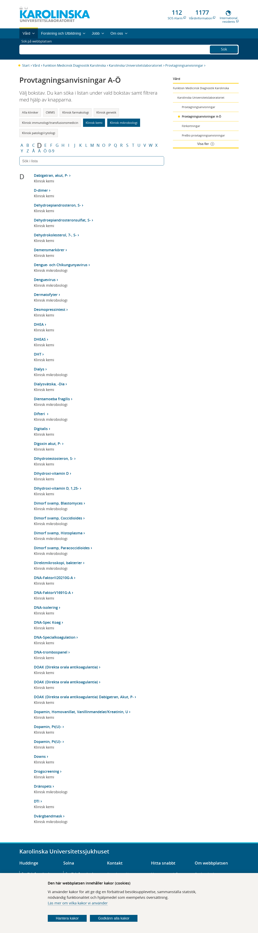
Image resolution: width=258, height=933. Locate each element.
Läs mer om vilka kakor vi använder (78, 903)
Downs (40, 756)
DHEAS (40, 339)
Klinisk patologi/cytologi (38, 133)
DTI (37, 801)
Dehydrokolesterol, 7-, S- (55, 235)
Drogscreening (46, 771)
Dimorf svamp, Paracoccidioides (62, 547)
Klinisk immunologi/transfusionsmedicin (50, 123)
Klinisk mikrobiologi (123, 123)
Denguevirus (45, 279)
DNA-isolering (46, 607)
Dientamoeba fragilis (52, 398)
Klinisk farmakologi (75, 112)
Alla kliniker (30, 112)
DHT (37, 354)
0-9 (51, 151)
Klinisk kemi (94, 123)
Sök (224, 48)
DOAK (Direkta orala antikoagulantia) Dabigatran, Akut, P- (84, 696)
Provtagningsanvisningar (184, 65)
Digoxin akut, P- (47, 443)
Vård (36, 65)
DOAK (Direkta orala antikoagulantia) (66, 667)
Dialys (39, 369)
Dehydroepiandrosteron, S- (57, 205)
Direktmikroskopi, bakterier (58, 562)
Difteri (40, 413)
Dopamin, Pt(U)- (47, 726)
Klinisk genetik (106, 112)
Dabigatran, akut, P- (51, 175)
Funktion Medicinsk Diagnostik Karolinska (74, 65)
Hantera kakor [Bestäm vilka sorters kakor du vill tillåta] (67, 918)
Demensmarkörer (49, 249)
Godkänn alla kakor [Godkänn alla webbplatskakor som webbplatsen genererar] (113, 918)
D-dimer (41, 190)
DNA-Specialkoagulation (54, 637)
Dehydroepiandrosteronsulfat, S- (62, 220)
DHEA (39, 324)
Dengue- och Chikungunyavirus (60, 264)
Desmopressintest (49, 309)
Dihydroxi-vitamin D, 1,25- (56, 488)
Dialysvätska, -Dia (49, 384)
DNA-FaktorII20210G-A (53, 577)
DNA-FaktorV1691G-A (52, 592)
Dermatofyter (46, 294)
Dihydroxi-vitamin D (51, 473)
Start (26, 65)
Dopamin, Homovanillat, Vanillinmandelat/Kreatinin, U (81, 711)
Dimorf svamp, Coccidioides (58, 518)
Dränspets (43, 786)
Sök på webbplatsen (38, 49)
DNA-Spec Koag (47, 622)
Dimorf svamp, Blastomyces (58, 503)
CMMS (50, 112)
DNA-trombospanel (50, 652)
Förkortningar (191, 126)
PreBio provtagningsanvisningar (203, 135)
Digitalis (41, 428)
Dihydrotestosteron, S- (53, 458)
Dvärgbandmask (48, 816)
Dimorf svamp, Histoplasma (58, 533)
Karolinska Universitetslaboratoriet (135, 65)
